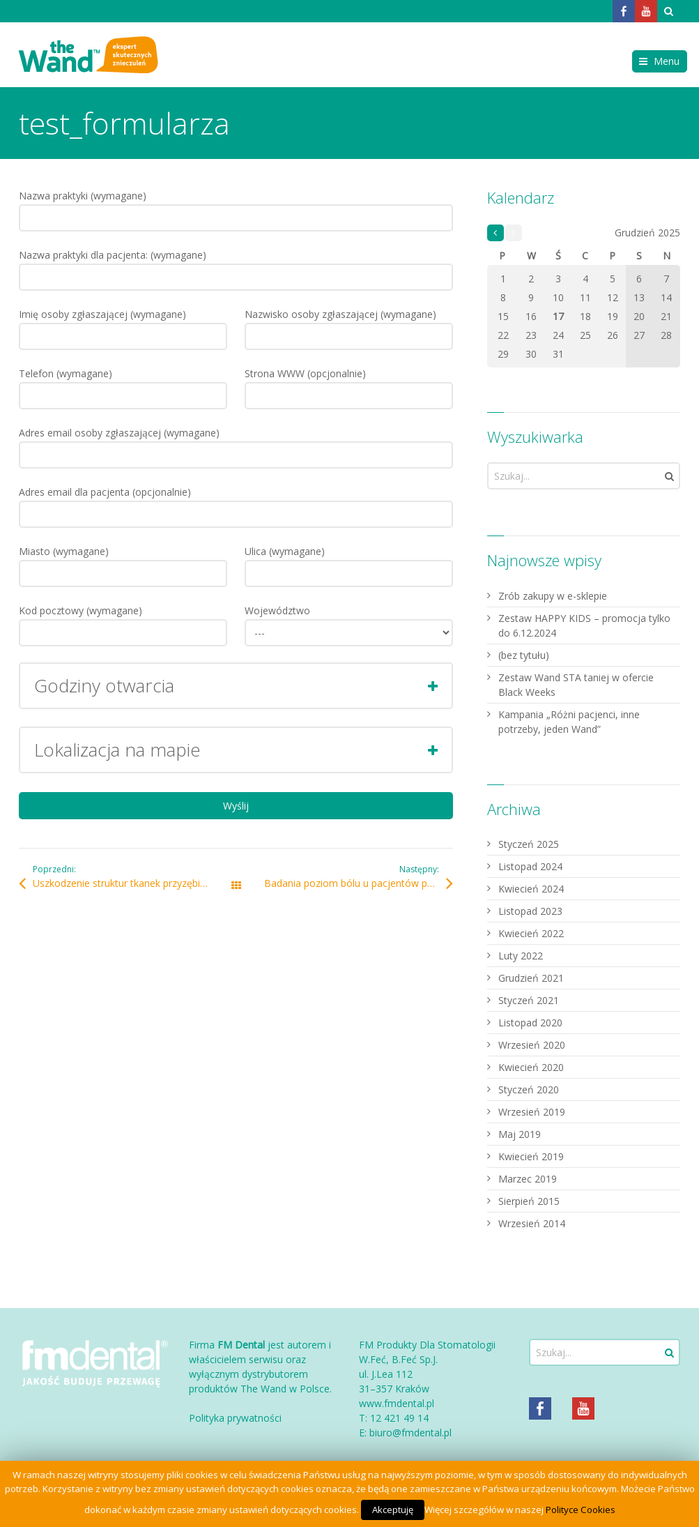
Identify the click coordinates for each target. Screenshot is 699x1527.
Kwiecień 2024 (531, 888)
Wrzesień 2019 (531, 1111)
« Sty (495, 233)
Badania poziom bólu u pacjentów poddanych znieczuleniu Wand (358, 883)
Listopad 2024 (530, 866)
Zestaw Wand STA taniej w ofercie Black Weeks (576, 685)
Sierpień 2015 (529, 1201)
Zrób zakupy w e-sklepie (552, 595)
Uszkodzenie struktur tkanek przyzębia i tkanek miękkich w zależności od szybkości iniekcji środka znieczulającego (134, 883)
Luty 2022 (520, 955)
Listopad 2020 (530, 1022)
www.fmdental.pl (396, 1403)
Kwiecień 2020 (531, 1067)
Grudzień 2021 (531, 978)
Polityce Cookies (580, 1509)
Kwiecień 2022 (531, 933)
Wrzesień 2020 (531, 1044)
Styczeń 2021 (528, 1000)
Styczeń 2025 (528, 844)
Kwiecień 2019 (531, 1156)
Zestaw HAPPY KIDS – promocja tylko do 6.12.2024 (584, 625)
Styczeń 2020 (528, 1089)
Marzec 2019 (527, 1178)
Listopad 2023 (530, 911)
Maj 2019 (519, 1134)
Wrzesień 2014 (531, 1223)
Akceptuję (392, 1509)
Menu (666, 61)
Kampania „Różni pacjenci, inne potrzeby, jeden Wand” (569, 722)
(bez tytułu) (523, 655)
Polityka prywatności (235, 1418)
